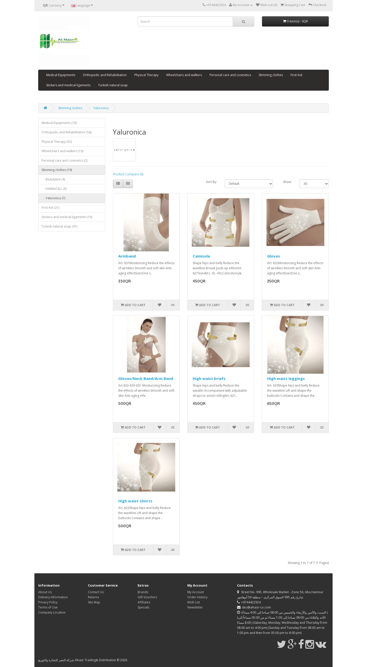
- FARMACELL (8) (54, 189)
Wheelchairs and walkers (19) (62, 151)
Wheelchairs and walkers (184, 75)
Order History (197, 597)
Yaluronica (101, 108)
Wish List (193, 602)
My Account (195, 592)
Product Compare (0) (128, 174)
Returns (93, 597)
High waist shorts (135, 500)
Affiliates (144, 602)
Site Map (94, 602)
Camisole (201, 256)
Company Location (51, 612)
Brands (143, 592)
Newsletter (195, 607)
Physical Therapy (146, 75)
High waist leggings (286, 378)
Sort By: (211, 182)
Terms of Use (48, 607)
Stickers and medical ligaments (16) (67, 217)
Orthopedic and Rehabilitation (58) (66, 132)
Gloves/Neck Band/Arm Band (145, 378)
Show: (287, 182)
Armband (127, 256)
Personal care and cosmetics (230, 75)
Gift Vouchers (147, 597)
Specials (143, 607)
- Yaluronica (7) (53, 198)
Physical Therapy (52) (57, 141)
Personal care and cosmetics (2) (64, 160)
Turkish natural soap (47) (59, 226)
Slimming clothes (271, 75)
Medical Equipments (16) (59, 123)
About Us (45, 592)
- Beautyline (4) (53, 179)
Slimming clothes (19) (57, 170)
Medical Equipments (60, 75)
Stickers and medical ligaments (68, 85)
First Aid (296, 75)
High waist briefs (209, 378)
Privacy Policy (48, 602)
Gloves (273, 256)
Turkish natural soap (113, 85)
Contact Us (96, 592)
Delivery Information (53, 597)
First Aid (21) (50, 207)
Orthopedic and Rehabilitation (105, 75)
